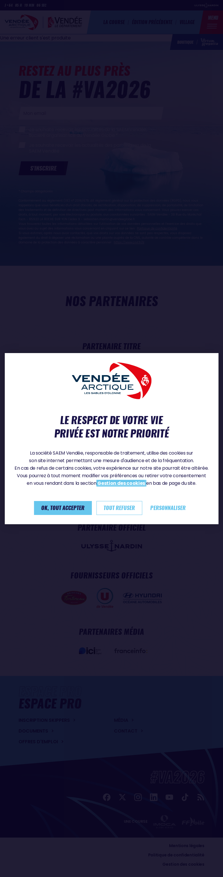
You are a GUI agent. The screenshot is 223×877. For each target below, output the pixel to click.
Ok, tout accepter (62, 507)
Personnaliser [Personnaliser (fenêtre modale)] (168, 507)
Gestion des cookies (121, 483)
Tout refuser (119, 507)
